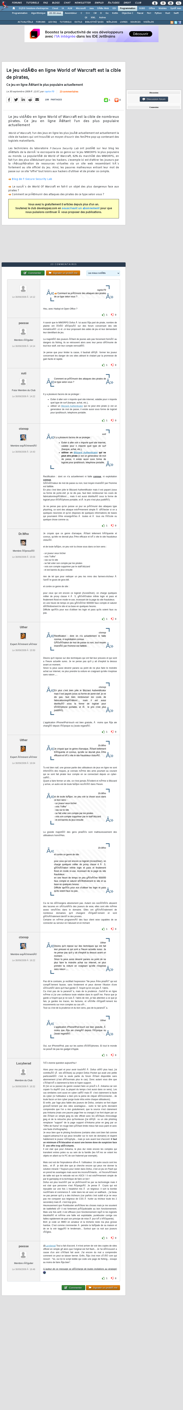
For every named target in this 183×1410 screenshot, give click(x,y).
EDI (114, 8)
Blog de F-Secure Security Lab (32, 179)
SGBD (142, 8)
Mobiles (163, 8)
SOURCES (135, 22)
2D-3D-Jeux (55, 13)
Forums (17, 2)
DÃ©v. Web (103, 8)
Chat (67, 2)
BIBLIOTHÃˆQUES (94, 22)
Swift (176, 13)
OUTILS (78, 22)
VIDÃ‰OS (148, 22)
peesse (24, 323)
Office (152, 8)
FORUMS (40, 22)
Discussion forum (154, 99)
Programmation (127, 8)
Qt (86, 17)
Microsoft (81, 8)
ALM (70, 8)
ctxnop (23, 428)
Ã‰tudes (114, 2)
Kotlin (115, 13)
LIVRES (123, 22)
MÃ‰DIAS (111, 22)
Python (158, 13)
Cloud (55, 8)
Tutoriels (32, 2)
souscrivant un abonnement (81, 208)
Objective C (127, 13)
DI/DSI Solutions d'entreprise (33, 8)
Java (91, 8)
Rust (167, 13)
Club (138, 2)
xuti (23, 373)
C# (95, 13)
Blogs (56, 2)
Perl (149, 13)
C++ (88, 13)
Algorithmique (38, 13)
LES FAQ (52, 22)
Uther (24, 627)
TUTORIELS (65, 22)
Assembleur (71, 13)
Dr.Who (24, 533)
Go (106, 13)
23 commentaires (69, 91)
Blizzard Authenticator (72, 406)
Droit (127, 2)
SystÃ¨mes (175, 8)
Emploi (99, 2)
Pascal (140, 13)
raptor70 (49, 91)
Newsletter (82, 2)
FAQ (45, 2)
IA (63, 8)
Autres (102, 17)
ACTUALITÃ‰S (25, 22)
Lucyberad (23, 1063)
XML (93, 17)
